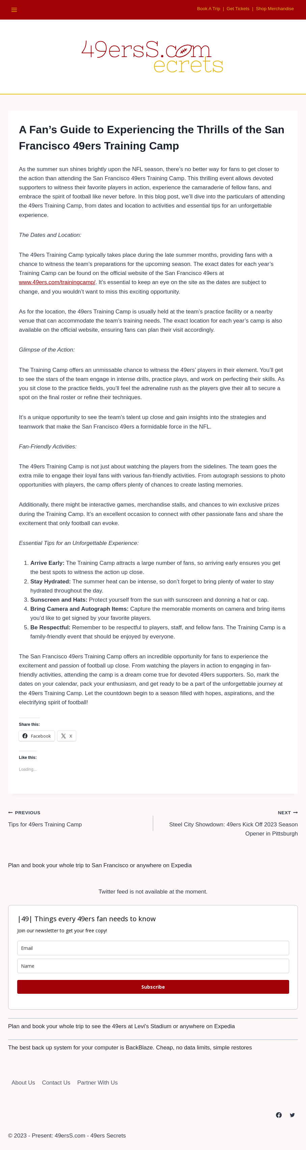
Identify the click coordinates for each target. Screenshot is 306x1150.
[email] (153, 948)
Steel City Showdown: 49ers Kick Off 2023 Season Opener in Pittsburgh (228, 822)
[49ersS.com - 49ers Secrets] (153, 56)
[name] (153, 966)
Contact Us (56, 1082)
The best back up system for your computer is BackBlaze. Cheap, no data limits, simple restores (130, 1047)
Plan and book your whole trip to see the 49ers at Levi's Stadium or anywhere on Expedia (121, 1026)
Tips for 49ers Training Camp (77, 818)
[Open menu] (14, 9)
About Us (23, 1082)
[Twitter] (292, 1115)
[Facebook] (279, 1115)
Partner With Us (97, 1082)
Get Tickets (236, 8)
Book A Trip (206, 8)
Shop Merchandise (274, 8)
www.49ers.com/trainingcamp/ (57, 282)
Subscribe (153, 987)
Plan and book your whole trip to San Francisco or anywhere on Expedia (100, 865)
